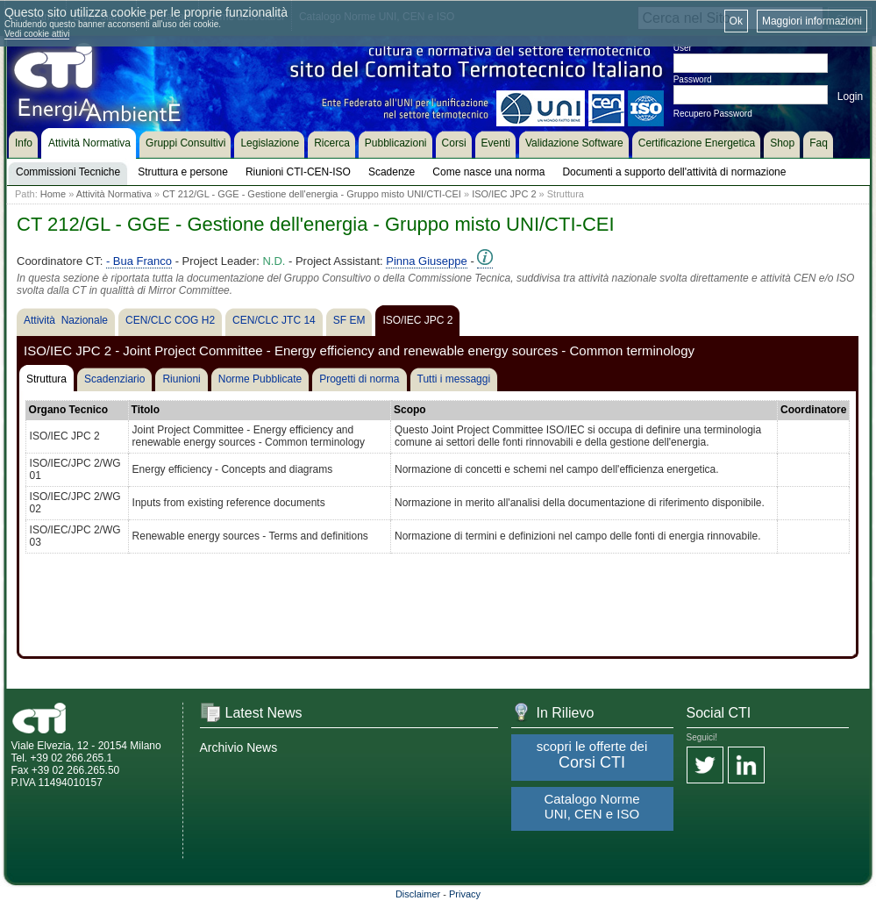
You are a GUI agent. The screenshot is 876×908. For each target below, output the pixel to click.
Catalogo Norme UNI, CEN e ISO (591, 806)
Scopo (410, 410)
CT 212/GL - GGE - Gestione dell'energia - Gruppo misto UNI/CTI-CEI (311, 194)
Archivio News (239, 747)
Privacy (465, 894)
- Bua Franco (139, 261)
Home (53, 194)
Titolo (146, 410)
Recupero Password (712, 113)
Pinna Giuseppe (426, 261)
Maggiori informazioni (812, 21)
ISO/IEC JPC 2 (504, 194)
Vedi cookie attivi (37, 34)
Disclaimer (417, 894)
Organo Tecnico (68, 410)
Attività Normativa (114, 194)
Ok (736, 21)
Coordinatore (813, 410)
